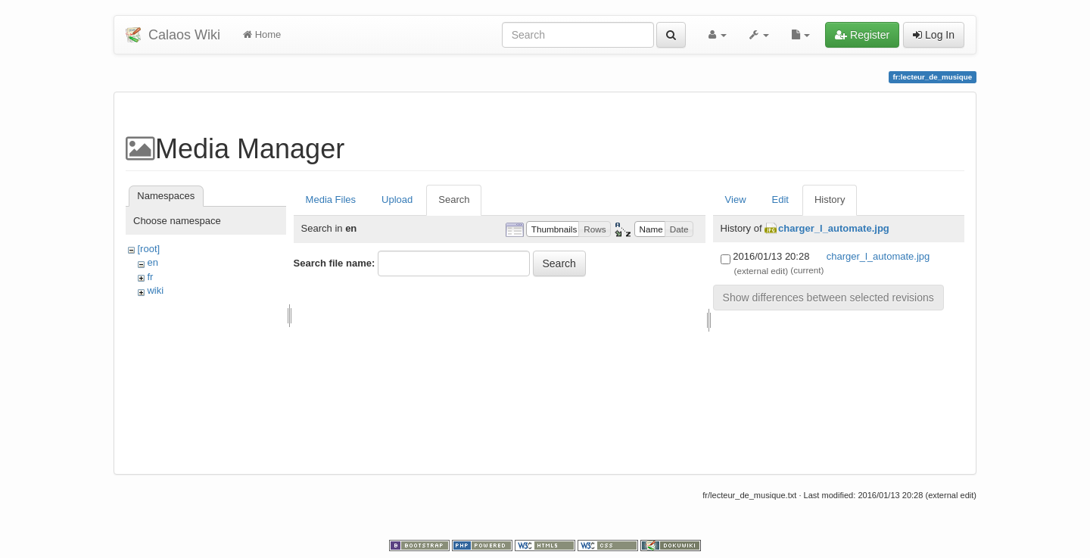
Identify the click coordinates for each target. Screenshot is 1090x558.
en (152, 262)
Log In (934, 35)
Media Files (331, 199)
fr (150, 276)
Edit (780, 199)
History (829, 199)
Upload (397, 199)
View (735, 199)
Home (262, 34)
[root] (148, 248)
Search (453, 199)
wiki (155, 290)
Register (862, 35)
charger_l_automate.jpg (833, 228)
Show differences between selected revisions (828, 297)
